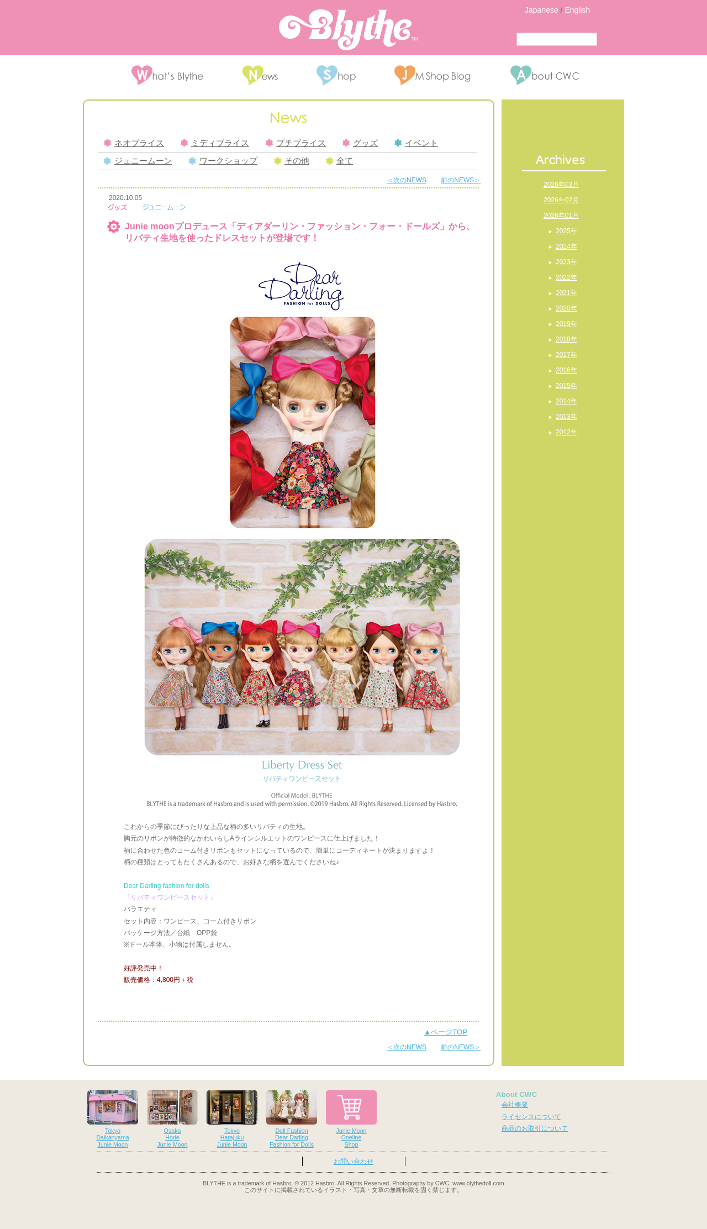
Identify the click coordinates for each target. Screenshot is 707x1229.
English (577, 10)
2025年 (566, 231)
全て (339, 160)
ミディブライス (215, 143)
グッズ (360, 143)
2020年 (566, 308)
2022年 (566, 277)
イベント (416, 143)
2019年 (566, 324)
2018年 (566, 339)
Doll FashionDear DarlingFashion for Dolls (291, 1119)
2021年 (566, 293)
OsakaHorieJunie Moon (172, 1119)
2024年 (566, 246)
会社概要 (515, 1105)
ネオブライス (134, 143)
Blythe (348, 29)
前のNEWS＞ (461, 180)
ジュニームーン (138, 160)
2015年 (566, 386)
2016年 (566, 370)
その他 (291, 160)
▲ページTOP (445, 1032)
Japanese (541, 10)
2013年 (566, 417)
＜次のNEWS (406, 180)
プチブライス (296, 143)
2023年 (566, 262)
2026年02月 (561, 200)
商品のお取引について (535, 1128)
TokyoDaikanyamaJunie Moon (112, 1119)
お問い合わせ (353, 1161)
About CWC (516, 1094)
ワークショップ (223, 160)
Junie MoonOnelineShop (351, 1119)
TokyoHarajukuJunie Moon (232, 1119)
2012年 (566, 432)
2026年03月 (561, 184)
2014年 (566, 401)
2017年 (566, 355)
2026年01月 (561, 215)
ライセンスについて (531, 1117)
